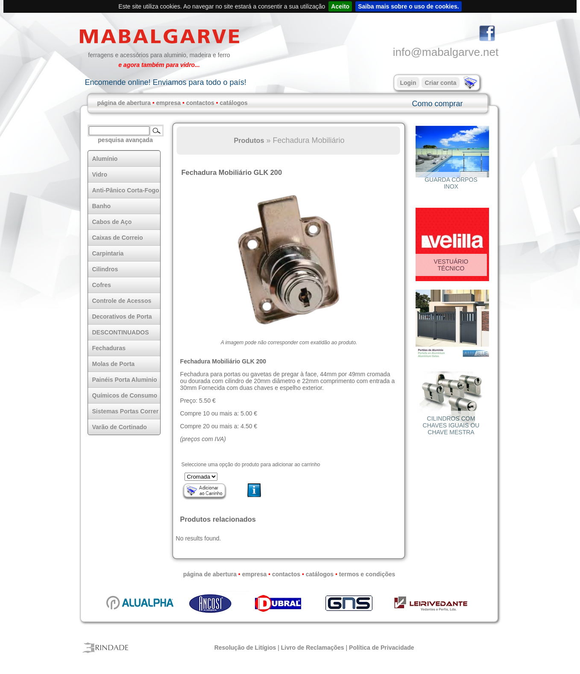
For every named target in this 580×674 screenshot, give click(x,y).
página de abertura (124, 102)
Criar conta (441, 82)
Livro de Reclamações (312, 647)
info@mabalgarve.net (446, 52)
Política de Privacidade (381, 647)
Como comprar (437, 103)
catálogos (234, 102)
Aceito (340, 6)
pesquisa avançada (125, 140)
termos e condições (367, 574)
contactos (200, 102)
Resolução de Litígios (245, 647)
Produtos (249, 140)
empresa (168, 102)
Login (408, 82)
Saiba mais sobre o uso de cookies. (408, 6)
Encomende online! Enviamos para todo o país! (165, 82)
